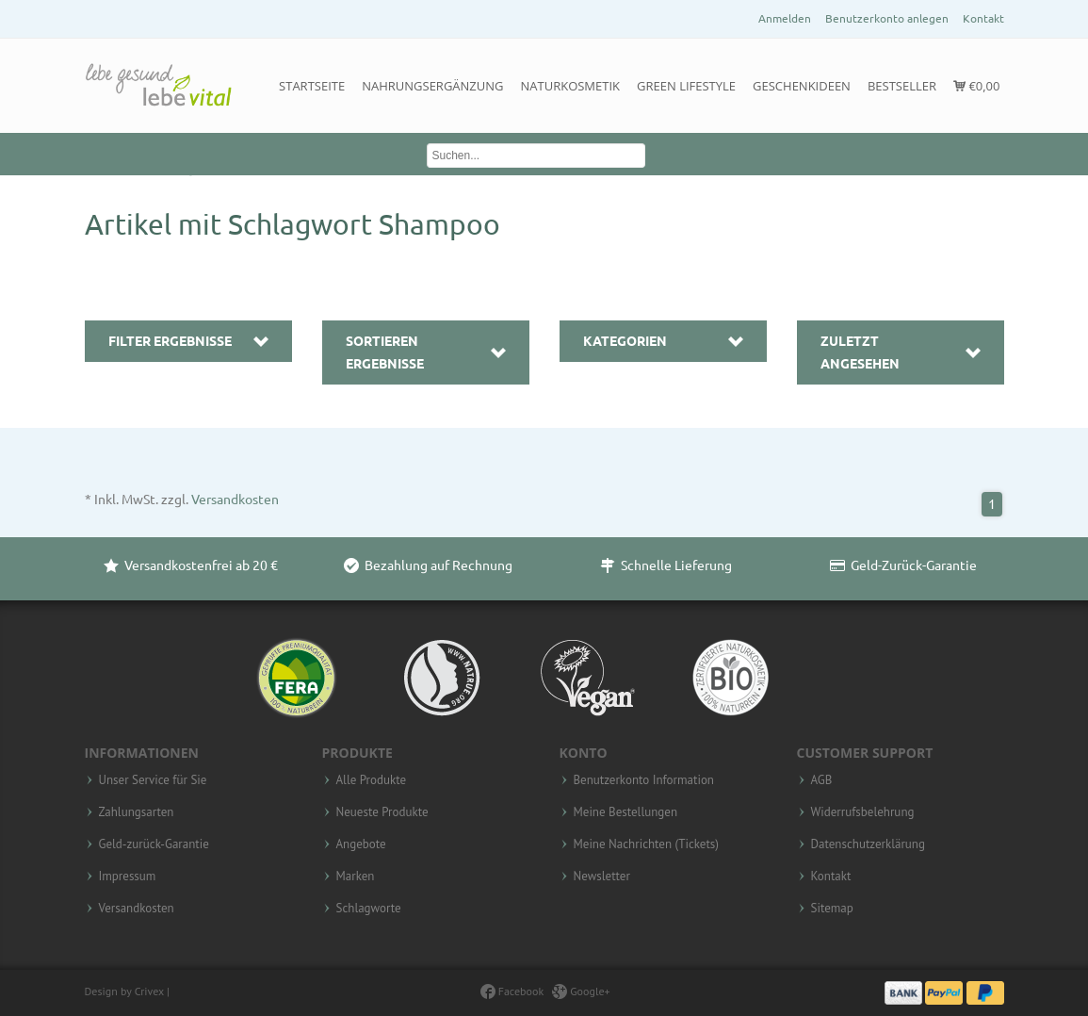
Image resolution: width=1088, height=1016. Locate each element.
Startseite (312, 85)
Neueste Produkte (382, 812)
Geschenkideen (802, 85)
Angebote (361, 844)
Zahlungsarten (136, 812)
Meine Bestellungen (626, 812)
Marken (355, 876)
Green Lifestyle (686, 85)
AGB (822, 780)
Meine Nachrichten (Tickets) (646, 844)
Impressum (127, 876)
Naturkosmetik (571, 85)
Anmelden (784, 18)
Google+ (581, 991)
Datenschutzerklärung (868, 844)
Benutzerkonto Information (644, 780)
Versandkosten (235, 499)
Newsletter (602, 876)
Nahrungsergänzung (432, 85)
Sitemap (832, 908)
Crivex (149, 991)
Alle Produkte (371, 780)
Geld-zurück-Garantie (154, 844)
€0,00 (976, 85)
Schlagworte (368, 908)
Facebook (512, 991)
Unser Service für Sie (153, 780)
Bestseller (902, 85)
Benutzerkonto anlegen (887, 18)
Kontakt (983, 18)
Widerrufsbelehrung (863, 812)
